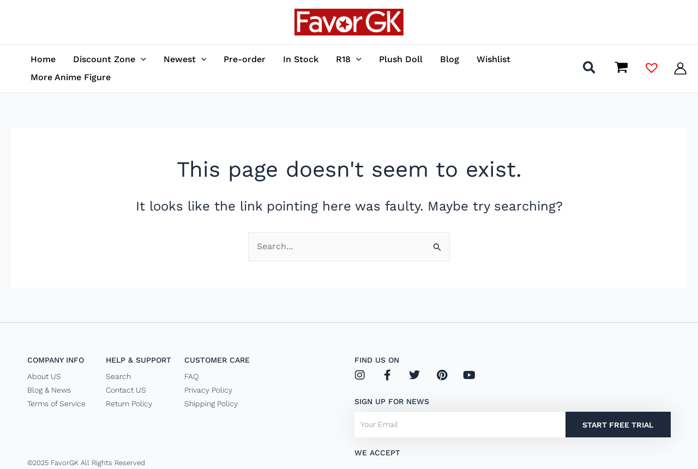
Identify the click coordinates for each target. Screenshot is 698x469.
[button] (590, 69)
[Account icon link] (680, 68)
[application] (140, 59)
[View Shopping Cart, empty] (621, 68)
